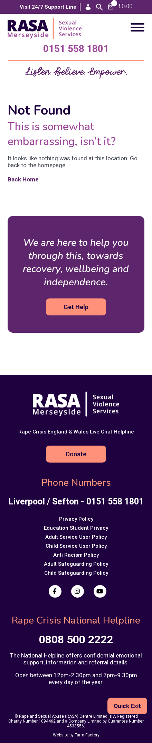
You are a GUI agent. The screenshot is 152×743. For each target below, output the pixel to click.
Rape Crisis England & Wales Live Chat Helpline (76, 432)
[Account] (88, 7)
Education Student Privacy (76, 528)
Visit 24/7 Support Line (48, 7)
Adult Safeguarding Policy (76, 564)
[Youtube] (100, 591)
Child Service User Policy (76, 546)
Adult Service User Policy (76, 537)
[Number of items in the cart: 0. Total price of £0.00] (119, 6)
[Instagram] (77, 591)
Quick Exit (127, 705)
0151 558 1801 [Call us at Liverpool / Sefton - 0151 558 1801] (76, 48)
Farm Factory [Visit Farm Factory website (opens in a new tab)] (87, 735)
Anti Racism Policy (76, 555)
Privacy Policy (76, 519)
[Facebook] (55, 591)
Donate (76, 454)
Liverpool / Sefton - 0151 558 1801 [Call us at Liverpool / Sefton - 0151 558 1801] (76, 501)
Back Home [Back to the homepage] (27, 179)
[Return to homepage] (47, 36)
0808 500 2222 (76, 639)
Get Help (76, 307)
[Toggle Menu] (137, 27)
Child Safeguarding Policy (76, 573)
